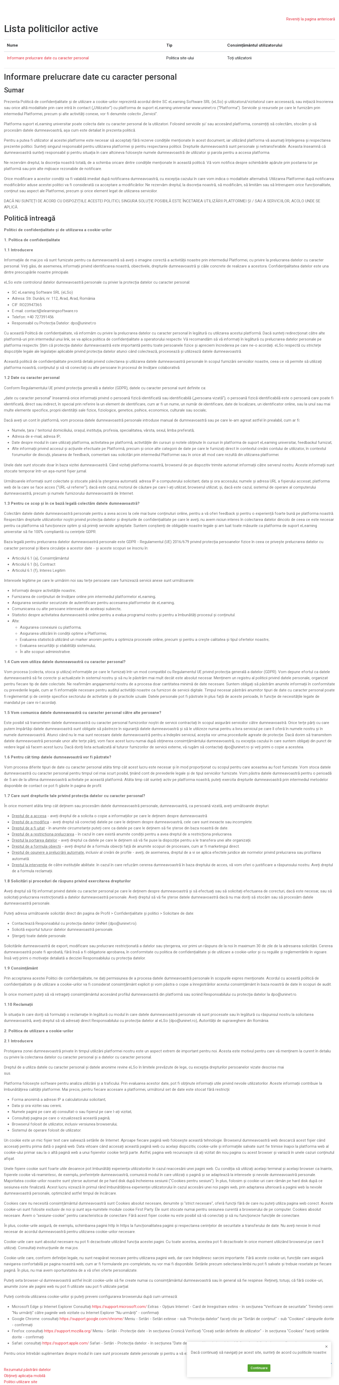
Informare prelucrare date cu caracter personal (48, 58)
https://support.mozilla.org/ (68, 1331)
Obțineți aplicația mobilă (24, 1375)
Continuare (259, 1368)
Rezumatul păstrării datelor (27, 1369)
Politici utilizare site (20, 1381)
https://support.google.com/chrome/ (92, 1318)
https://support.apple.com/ (65, 1343)
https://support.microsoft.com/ (119, 1306)
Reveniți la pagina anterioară (310, 19)
